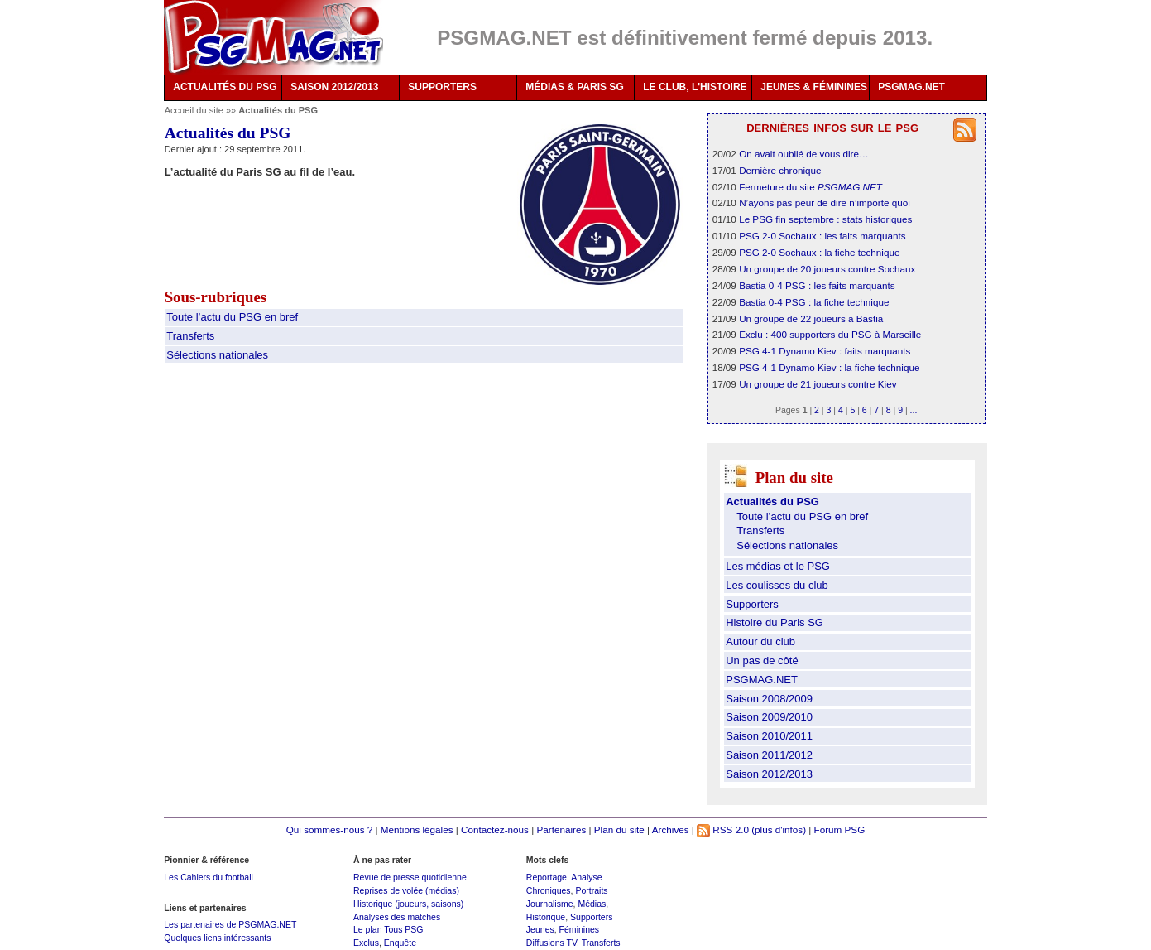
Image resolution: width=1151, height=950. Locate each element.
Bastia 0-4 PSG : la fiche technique (814, 302)
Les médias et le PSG (778, 566)
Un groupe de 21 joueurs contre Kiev (817, 384)
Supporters (752, 604)
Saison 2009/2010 (769, 717)
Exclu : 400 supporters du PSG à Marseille (830, 334)
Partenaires (561, 829)
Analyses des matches (396, 917)
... (914, 410)
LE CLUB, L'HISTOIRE (694, 87)
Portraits (591, 890)
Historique (545, 917)
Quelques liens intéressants (217, 938)
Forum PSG (840, 829)
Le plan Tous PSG (388, 929)
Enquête (400, 943)
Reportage (546, 877)
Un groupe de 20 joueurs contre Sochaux (827, 268)
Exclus (366, 943)
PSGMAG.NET (911, 87)
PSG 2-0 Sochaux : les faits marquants (822, 235)
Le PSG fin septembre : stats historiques (825, 219)
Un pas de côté (762, 660)
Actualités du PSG (772, 501)
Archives (670, 829)
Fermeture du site (810, 186)
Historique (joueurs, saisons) (408, 904)
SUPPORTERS (442, 87)
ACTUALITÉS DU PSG (224, 87)
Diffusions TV (551, 943)
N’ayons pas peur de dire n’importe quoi (824, 202)
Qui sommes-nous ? (329, 829)
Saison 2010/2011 (769, 736)
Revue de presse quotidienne (410, 877)
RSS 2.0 (723, 829)
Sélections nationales (217, 355)
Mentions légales (417, 829)
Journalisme (549, 904)
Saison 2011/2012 (769, 755)
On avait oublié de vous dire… (804, 153)
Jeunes (540, 929)
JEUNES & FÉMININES (813, 87)
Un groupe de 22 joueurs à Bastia (811, 318)
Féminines (579, 929)
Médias (592, 904)
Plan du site (619, 829)
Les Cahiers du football (208, 877)
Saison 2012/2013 (769, 774)
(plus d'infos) (778, 829)
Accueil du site (194, 110)
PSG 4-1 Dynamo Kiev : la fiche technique (829, 367)
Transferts (190, 336)
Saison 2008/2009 (769, 698)
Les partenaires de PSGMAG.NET (230, 924)
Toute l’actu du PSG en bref (232, 317)
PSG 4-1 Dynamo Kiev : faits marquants (824, 350)
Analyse (586, 877)
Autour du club (760, 641)
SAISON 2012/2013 (334, 87)
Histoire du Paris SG (774, 622)
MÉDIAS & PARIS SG (574, 87)
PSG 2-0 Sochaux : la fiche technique (819, 252)
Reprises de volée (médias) (406, 890)
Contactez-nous (495, 829)
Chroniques (548, 890)
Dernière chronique (780, 170)
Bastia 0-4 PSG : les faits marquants (816, 285)
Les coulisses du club (777, 585)
